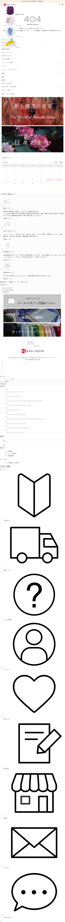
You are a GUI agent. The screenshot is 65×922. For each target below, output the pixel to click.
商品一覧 (6, 292)
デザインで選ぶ (6, 90)
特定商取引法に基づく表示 (37, 357)
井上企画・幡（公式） (14, 357)
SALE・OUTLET (7, 83)
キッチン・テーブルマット (10, 69)
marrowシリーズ (7, 55)
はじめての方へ (8, 288)
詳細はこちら (7, 218)
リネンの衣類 (6, 59)
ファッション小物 (7, 62)
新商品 (10, 451)
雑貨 (3, 73)
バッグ (4, 66)
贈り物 (4, 80)
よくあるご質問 (8, 290)
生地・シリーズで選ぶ (8, 94)
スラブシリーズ (6, 52)
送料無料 (11, 456)
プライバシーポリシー (51, 357)
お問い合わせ (24, 357)
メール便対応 (12, 453)
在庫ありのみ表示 (13, 463)
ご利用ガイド (4, 285)
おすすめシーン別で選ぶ (9, 86)
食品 (3, 77)
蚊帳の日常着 (6, 49)
